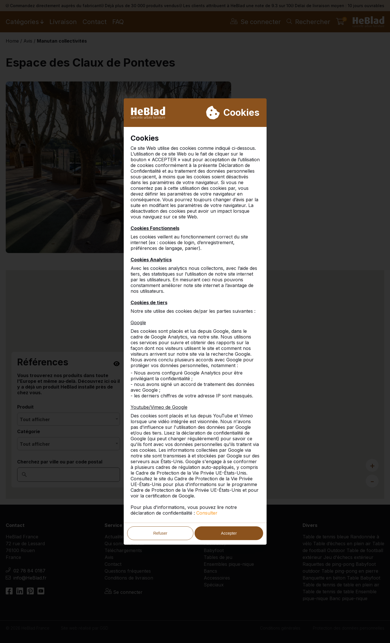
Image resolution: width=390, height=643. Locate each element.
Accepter (229, 533)
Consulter (206, 513)
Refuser (160, 533)
